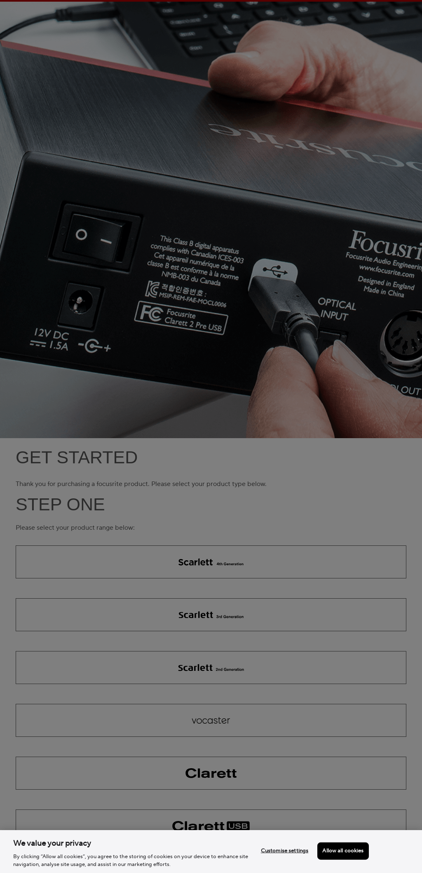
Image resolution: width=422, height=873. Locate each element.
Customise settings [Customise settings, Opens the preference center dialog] (284, 850)
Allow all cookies (342, 850)
